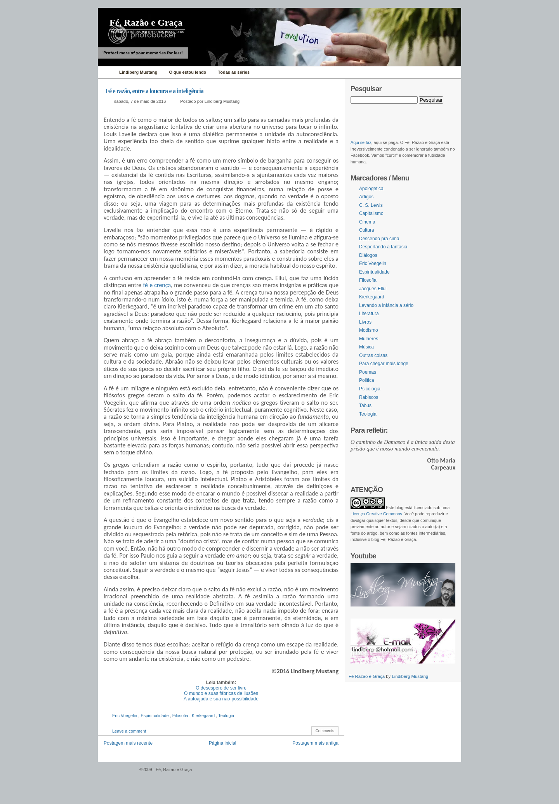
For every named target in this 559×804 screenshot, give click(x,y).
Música (366, 347)
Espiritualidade (155, 715)
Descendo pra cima (379, 238)
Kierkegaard (204, 715)
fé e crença (157, 285)
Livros (365, 322)
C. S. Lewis (371, 205)
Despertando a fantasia (383, 247)
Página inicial (222, 743)
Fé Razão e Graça (367, 676)
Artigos (366, 196)
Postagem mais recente (128, 743)
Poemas (367, 372)
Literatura (369, 313)
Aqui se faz (361, 142)
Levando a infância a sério (386, 305)
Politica (366, 380)
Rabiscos (368, 397)
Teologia (226, 715)
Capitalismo (371, 213)
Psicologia (369, 389)
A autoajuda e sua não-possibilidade (221, 699)
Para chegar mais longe (383, 363)
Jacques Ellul (373, 288)
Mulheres (368, 338)
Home (106, 72)
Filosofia (180, 715)
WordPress (117, 773)
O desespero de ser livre (221, 688)
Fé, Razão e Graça (145, 22)
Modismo (368, 330)
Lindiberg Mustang (410, 676)
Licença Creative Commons (376, 513)
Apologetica (371, 188)
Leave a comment (129, 731)
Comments (325, 731)
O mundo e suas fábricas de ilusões (221, 693)
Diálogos (368, 255)
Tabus (365, 405)
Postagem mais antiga (315, 743)
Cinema (367, 222)
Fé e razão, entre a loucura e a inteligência (154, 91)
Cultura (366, 230)
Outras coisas (373, 355)
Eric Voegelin (125, 715)
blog (399, 507)
